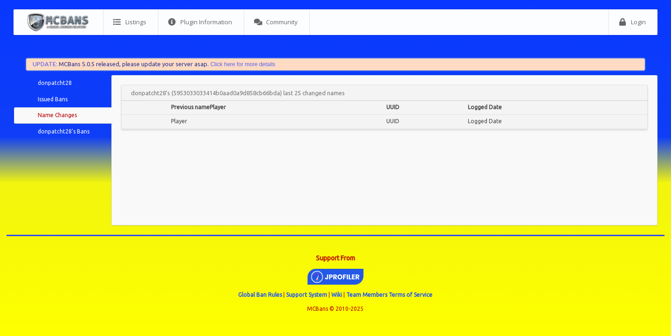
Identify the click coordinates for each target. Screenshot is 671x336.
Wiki (336, 295)
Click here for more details (242, 64)
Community (276, 22)
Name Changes (57, 115)
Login (632, 22)
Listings (129, 22)
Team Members (366, 295)
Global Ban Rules (260, 295)
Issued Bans (53, 99)
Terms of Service (410, 295)
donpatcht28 (55, 83)
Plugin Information (200, 22)
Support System (306, 295)
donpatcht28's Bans (63, 131)
